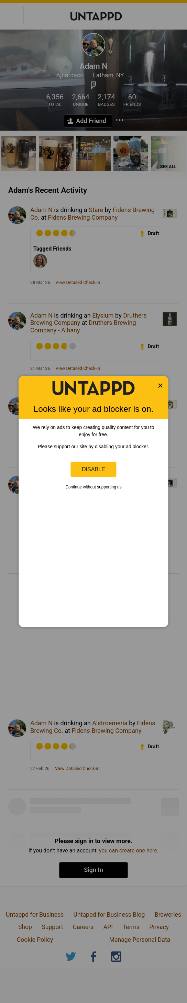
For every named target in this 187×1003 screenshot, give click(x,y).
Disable (93, 469)
